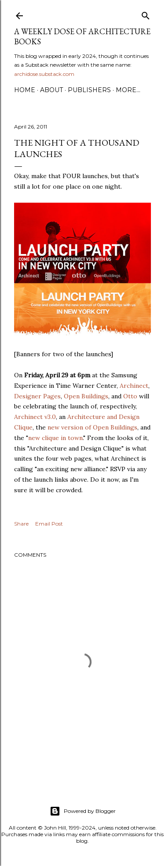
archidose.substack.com (44, 74)
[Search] (145, 13)
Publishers (89, 90)
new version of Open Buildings (92, 427)
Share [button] (21, 523)
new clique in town (55, 438)
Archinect (134, 386)
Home (24, 90)
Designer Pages (37, 396)
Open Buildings (86, 396)
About (51, 90)
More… (128, 90)
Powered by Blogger (83, 811)
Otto (130, 396)
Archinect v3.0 (35, 417)
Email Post (49, 523)
